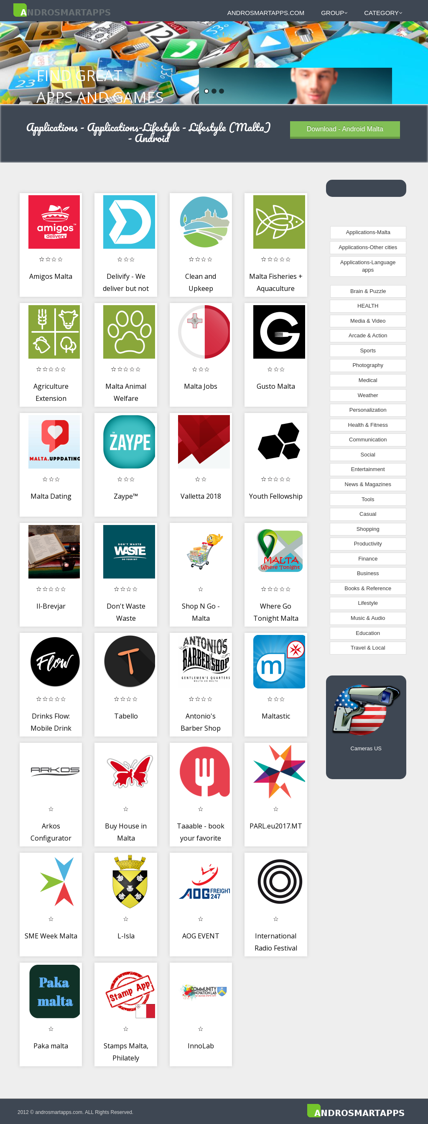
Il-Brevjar (51, 606)
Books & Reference (367, 588)
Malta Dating (51, 496)
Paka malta (50, 1045)
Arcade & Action (368, 335)
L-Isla (126, 935)
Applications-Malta (368, 232)
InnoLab (201, 1045)
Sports (368, 350)
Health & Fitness (368, 425)
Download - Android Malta (345, 129)
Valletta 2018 (201, 496)
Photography (367, 365)
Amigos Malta (50, 276)
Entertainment (368, 469)
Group (334, 12)
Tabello (126, 716)
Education (368, 633)
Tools (368, 499)
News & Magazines (368, 484)
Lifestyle (368, 603)
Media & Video (367, 321)
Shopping (368, 529)
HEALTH (367, 306)
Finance (367, 559)
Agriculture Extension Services (51, 398)
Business (368, 573)
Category (383, 12)
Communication (368, 439)
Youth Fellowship (276, 496)
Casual (367, 514)
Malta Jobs (200, 386)
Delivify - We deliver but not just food (126, 289)
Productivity (368, 543)
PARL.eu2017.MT (276, 826)
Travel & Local (368, 648)
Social (368, 454)
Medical (368, 380)
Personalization (368, 410)
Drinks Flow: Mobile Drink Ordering (51, 728)
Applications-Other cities (368, 247)
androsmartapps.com (265, 12)
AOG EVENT (200, 935)
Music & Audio (368, 618)
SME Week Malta (51, 935)
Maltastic (276, 716)
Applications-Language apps (367, 266)
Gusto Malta (276, 386)
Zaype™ (126, 496)
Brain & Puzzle (368, 291)
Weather (368, 395)
